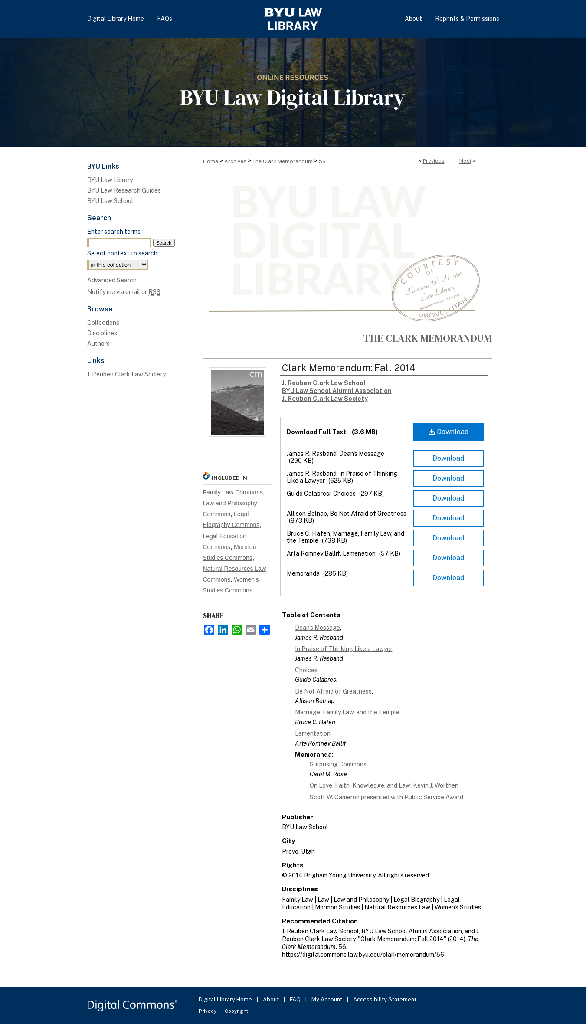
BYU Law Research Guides (124, 190)
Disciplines (102, 333)
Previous (434, 161)
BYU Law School (110, 200)
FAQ (296, 999)
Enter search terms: (114, 231)
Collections (103, 322)
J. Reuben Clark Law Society (126, 374)
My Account (327, 999)
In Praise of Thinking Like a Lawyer (343, 648)
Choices (306, 670)
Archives (235, 161)
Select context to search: (123, 253)
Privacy (208, 1011)
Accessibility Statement (384, 999)
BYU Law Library (110, 180)
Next (465, 161)
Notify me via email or (123, 291)
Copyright (236, 1011)
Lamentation (313, 733)
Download (448, 432)
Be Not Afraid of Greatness (333, 691)
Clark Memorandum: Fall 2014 (349, 367)
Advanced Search (112, 280)
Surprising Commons (338, 764)
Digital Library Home (226, 999)
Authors (98, 343)
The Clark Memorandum (282, 161)
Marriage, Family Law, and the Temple (347, 712)
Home (210, 161)
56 (322, 161)
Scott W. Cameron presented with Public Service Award (386, 797)
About (271, 999)
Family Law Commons (233, 492)
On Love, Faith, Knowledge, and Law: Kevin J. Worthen (384, 785)
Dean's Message (317, 627)
